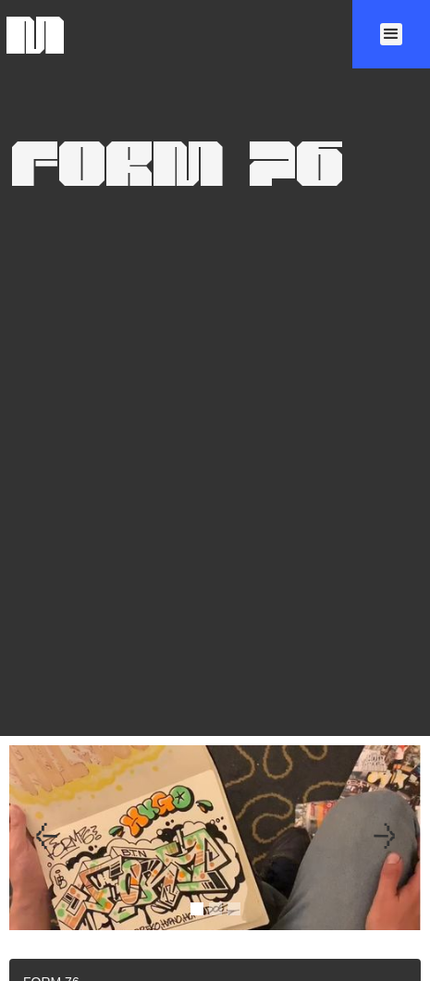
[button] (391, 34)
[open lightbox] (215, 860)
